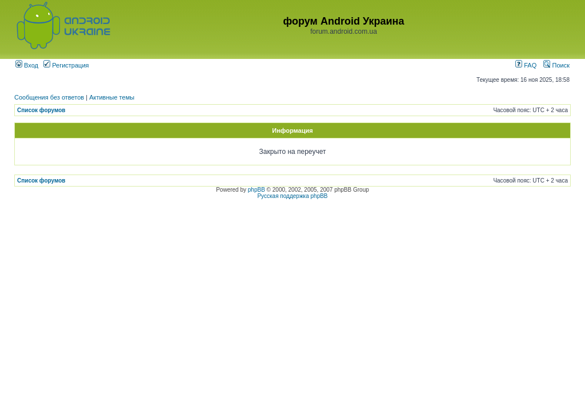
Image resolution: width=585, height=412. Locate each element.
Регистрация (66, 65)
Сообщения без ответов (49, 97)
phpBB (256, 190)
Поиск (556, 65)
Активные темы (111, 97)
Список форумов (41, 110)
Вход (26, 65)
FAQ (525, 65)
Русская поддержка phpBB (292, 196)
